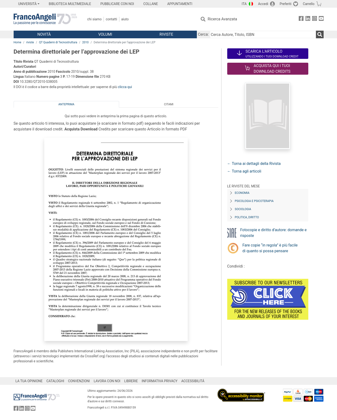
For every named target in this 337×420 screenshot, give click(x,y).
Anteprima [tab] (66, 104)
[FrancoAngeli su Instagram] (314, 19)
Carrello (308, 4)
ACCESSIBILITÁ (192, 381)
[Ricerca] (320, 34)
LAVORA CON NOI (107, 381)
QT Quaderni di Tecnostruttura (58, 42)
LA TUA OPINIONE (29, 381)
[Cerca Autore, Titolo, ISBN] (263, 34)
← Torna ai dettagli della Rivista (254, 163)
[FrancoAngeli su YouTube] (321, 19)
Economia (242, 193)
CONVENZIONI (79, 381)
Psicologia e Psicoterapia (254, 201)
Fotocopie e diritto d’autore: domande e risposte (273, 233)
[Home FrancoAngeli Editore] (45, 19)
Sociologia (243, 209)
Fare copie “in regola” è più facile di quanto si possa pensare (270, 248)
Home (17, 42)
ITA (244, 4)
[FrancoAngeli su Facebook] (301, 19)
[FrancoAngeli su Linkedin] (307, 19)
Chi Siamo (94, 19)
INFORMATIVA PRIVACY (159, 381)
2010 (85, 42)
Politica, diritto (247, 217)
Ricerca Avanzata (222, 19)
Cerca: (203, 34)
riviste (30, 42)
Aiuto (125, 19)
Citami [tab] (168, 104)
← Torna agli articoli (244, 171)
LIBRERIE (131, 381)
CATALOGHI (55, 381)
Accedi (263, 4)
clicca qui (125, 87)
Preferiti (285, 4)
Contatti (111, 19)
